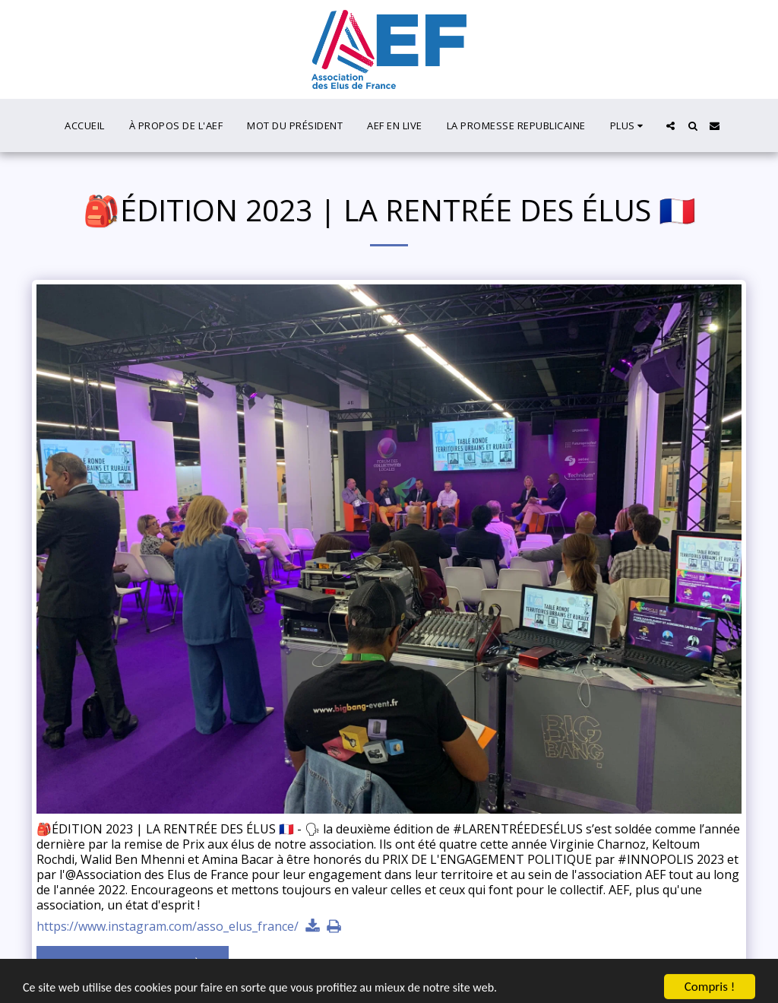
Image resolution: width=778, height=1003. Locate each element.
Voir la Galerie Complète (133, 965)
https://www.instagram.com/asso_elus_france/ (167, 927)
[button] (670, 126)
